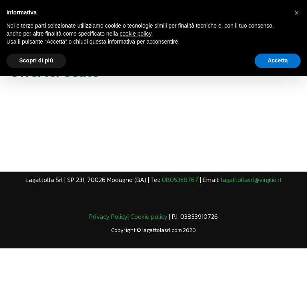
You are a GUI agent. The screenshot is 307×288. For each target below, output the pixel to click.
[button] (296, 12)
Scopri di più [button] (36, 60)
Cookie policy (148, 216)
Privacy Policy (108, 216)
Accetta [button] (277, 60)
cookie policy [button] (135, 33)
